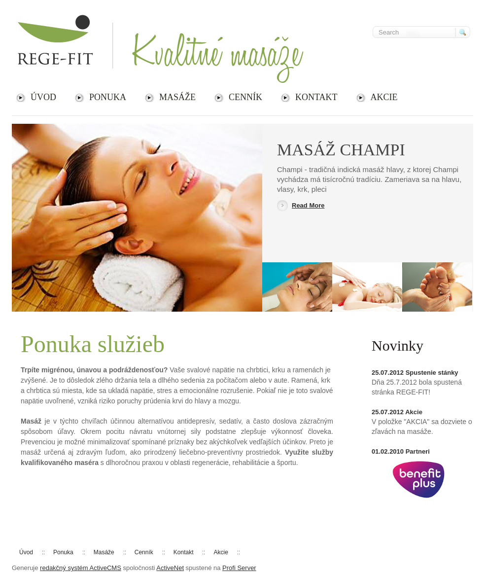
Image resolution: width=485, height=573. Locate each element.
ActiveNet (170, 568)
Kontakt (316, 97)
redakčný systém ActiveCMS (80, 568)
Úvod (43, 97)
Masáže (177, 97)
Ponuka (107, 97)
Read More (308, 205)
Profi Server (239, 568)
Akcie (384, 97)
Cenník (245, 97)
